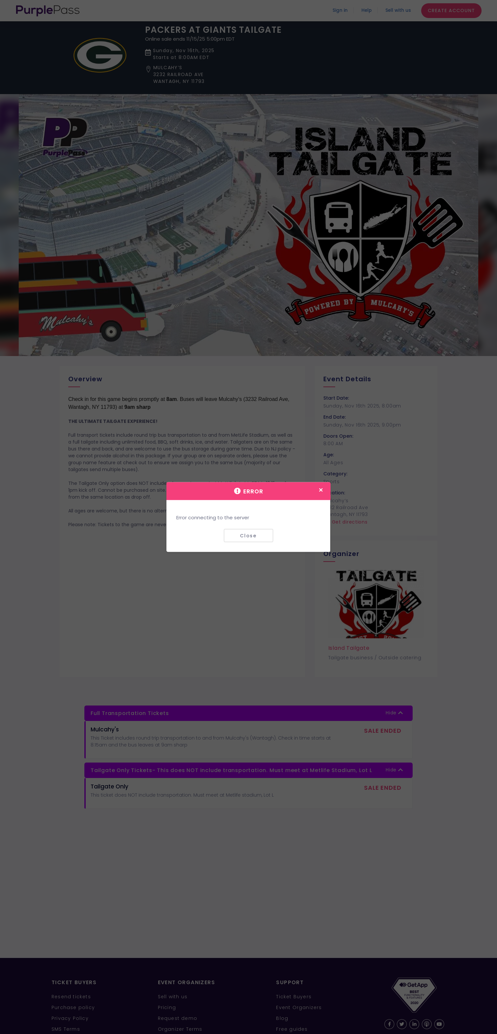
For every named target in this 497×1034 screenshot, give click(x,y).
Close (248, 535)
